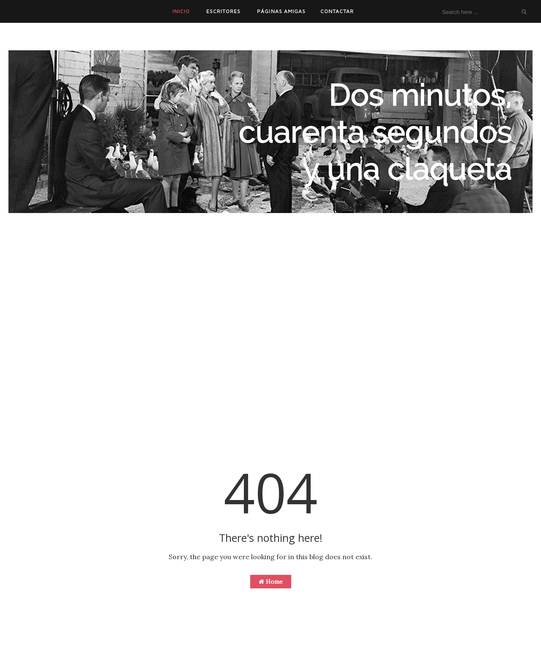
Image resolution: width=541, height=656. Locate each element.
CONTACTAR (337, 11)
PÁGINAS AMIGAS (281, 11)
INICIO (181, 11)
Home (271, 581)
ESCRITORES (223, 11)
